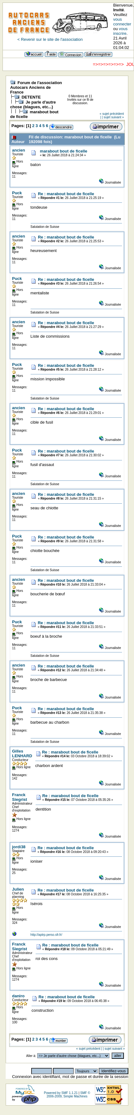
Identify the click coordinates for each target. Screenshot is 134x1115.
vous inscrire (120, 31)
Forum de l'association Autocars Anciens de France (36, 87)
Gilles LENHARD (22, 753)
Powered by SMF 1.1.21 (61, 1093)
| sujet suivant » (113, 117)
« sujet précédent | (89, 1048)
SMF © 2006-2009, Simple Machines (68, 1094)
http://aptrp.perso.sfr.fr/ (46, 934)
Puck (17, 192)
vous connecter (122, 21)
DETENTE (31, 97)
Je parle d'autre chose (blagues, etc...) (33, 104)
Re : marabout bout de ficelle (66, 193)
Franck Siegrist (19, 797)
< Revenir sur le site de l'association (50, 39)
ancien (18, 150)
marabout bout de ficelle (63, 151)
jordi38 (19, 846)
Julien (18, 889)
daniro (18, 996)
